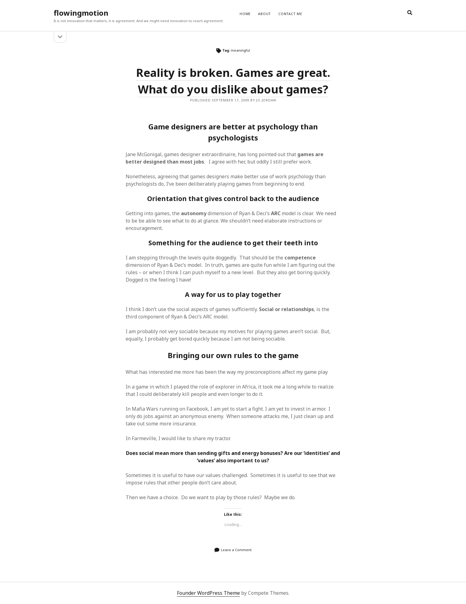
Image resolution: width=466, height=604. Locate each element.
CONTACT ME (290, 13)
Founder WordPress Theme (208, 593)
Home (245, 13)
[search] (409, 12)
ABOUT (264, 13)
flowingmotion (81, 13)
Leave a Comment (236, 549)
